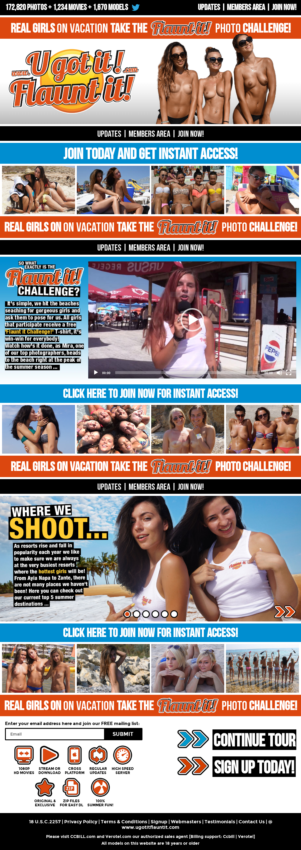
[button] (192, 320)
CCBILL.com (83, 836)
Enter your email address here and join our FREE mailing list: (72, 723)
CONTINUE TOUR (254, 740)
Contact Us (252, 821)
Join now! (284, 7)
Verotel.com (118, 836)
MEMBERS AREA (149, 248)
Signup (159, 821)
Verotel (246, 836)
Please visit (58, 836)
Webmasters (186, 821)
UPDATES (209, 7)
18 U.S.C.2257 (45, 821)
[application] (192, 319)
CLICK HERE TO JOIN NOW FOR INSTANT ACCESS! (150, 394)
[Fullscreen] (289, 373)
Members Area (246, 7)
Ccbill (228, 836)
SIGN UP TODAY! (254, 767)
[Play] (96, 373)
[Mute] (279, 373)
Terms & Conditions (124, 821)
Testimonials (220, 821)
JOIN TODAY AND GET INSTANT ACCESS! (150, 154)
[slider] (187, 372)
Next (285, 612)
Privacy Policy (80, 821)
